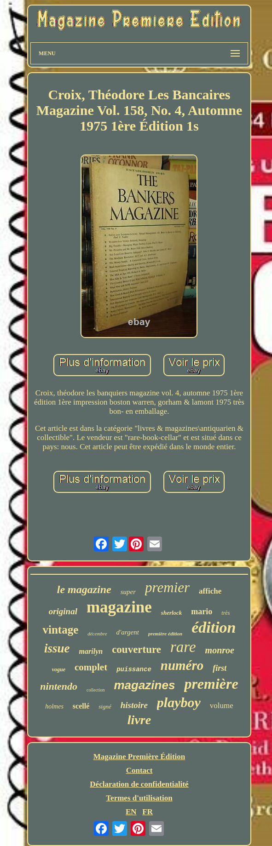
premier (167, 587)
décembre (97, 633)
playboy (179, 702)
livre (139, 720)
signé (104, 706)
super (128, 591)
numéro (182, 665)
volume (221, 705)
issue (57, 648)
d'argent (127, 632)
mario (201, 611)
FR (147, 811)
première (211, 683)
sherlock (171, 612)
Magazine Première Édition (139, 756)
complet (91, 667)
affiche (210, 591)
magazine (119, 607)
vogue (58, 669)
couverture (136, 649)
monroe (219, 650)
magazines (144, 685)
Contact (139, 770)
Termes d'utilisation (139, 798)
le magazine (84, 589)
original (63, 611)
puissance (133, 669)
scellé (81, 706)
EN (131, 811)
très (225, 613)
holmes (54, 706)
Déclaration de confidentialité (139, 784)
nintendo (58, 686)
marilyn (91, 651)
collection (95, 689)
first (219, 668)
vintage (60, 629)
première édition (165, 633)
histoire (134, 705)
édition (213, 627)
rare (183, 647)
